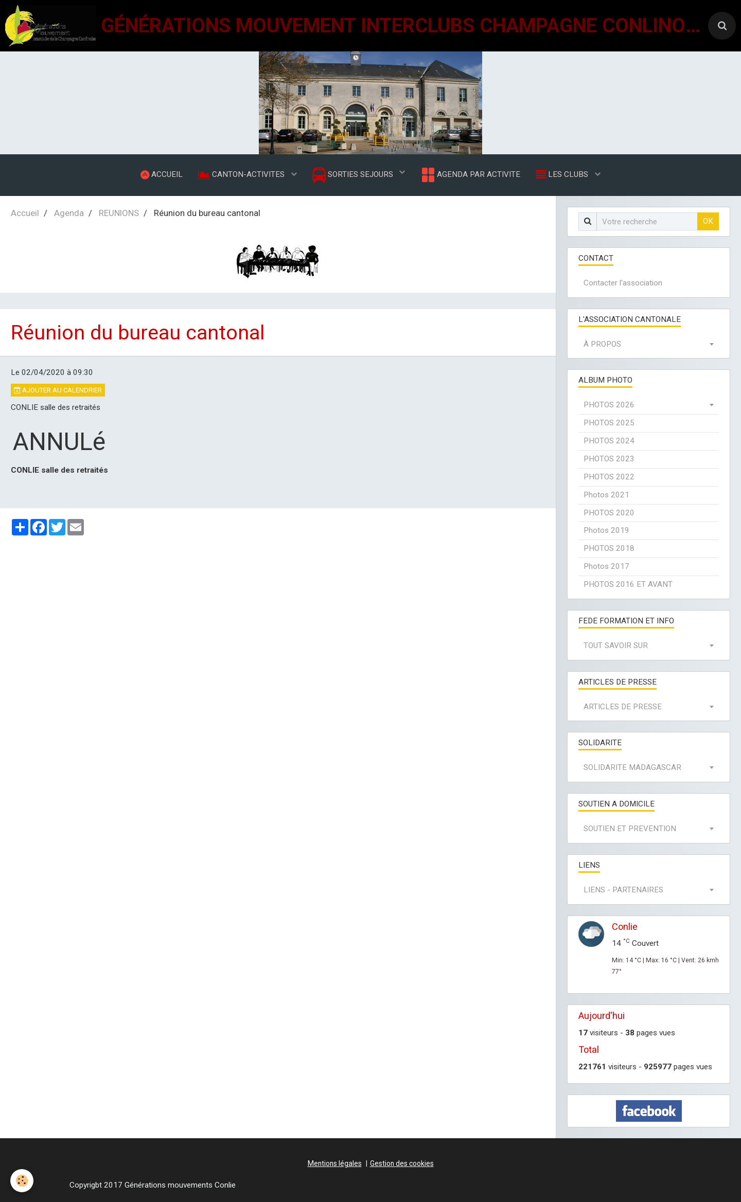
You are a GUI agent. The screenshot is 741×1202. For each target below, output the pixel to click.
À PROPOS (602, 344)
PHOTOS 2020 (609, 512)
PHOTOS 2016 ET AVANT (628, 584)
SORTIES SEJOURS (353, 175)
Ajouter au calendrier (58, 390)
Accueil (25, 213)
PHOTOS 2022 (609, 476)
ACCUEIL (161, 174)
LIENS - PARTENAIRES (623, 889)
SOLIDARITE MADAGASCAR (632, 767)
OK (708, 221)
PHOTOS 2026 (609, 404)
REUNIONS (119, 213)
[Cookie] (21, 1180)
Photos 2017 (606, 566)
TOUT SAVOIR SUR (616, 645)
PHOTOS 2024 (609, 440)
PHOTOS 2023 (609, 458)
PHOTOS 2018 (609, 548)
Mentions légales (335, 1163)
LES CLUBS (563, 174)
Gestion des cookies (402, 1163)
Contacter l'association (623, 283)
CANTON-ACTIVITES (242, 174)
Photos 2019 (606, 530)
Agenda (69, 213)
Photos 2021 (606, 494)
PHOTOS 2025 (609, 422)
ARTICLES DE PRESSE (623, 706)
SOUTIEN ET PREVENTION (630, 828)
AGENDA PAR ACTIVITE (470, 175)
